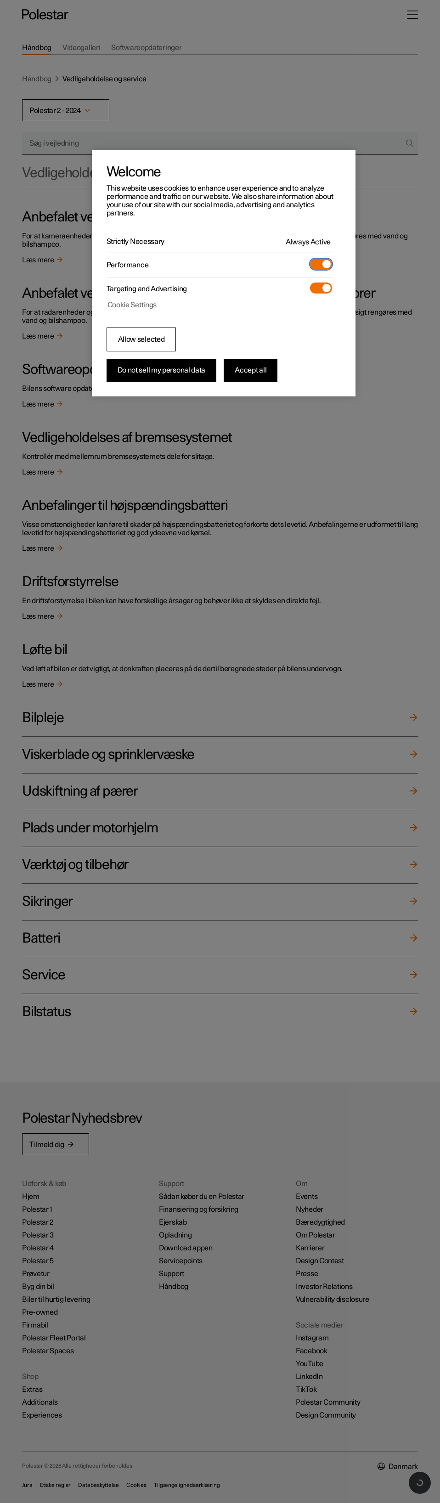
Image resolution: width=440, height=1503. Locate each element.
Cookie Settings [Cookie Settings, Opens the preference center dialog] (132, 305)
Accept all (250, 370)
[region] (224, 273)
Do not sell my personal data (162, 370)
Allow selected (141, 339)
